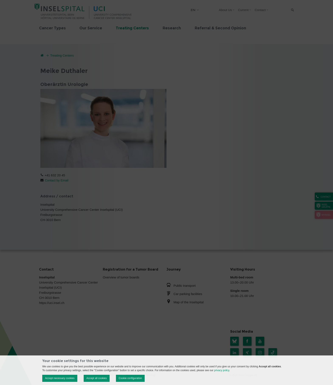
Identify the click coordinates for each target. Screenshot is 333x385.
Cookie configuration (130, 378)
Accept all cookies (96, 378)
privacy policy (221, 370)
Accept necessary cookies (60, 378)
